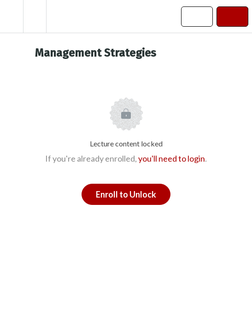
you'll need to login (171, 158)
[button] (11, 16)
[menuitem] (34, 16)
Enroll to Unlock (126, 194)
